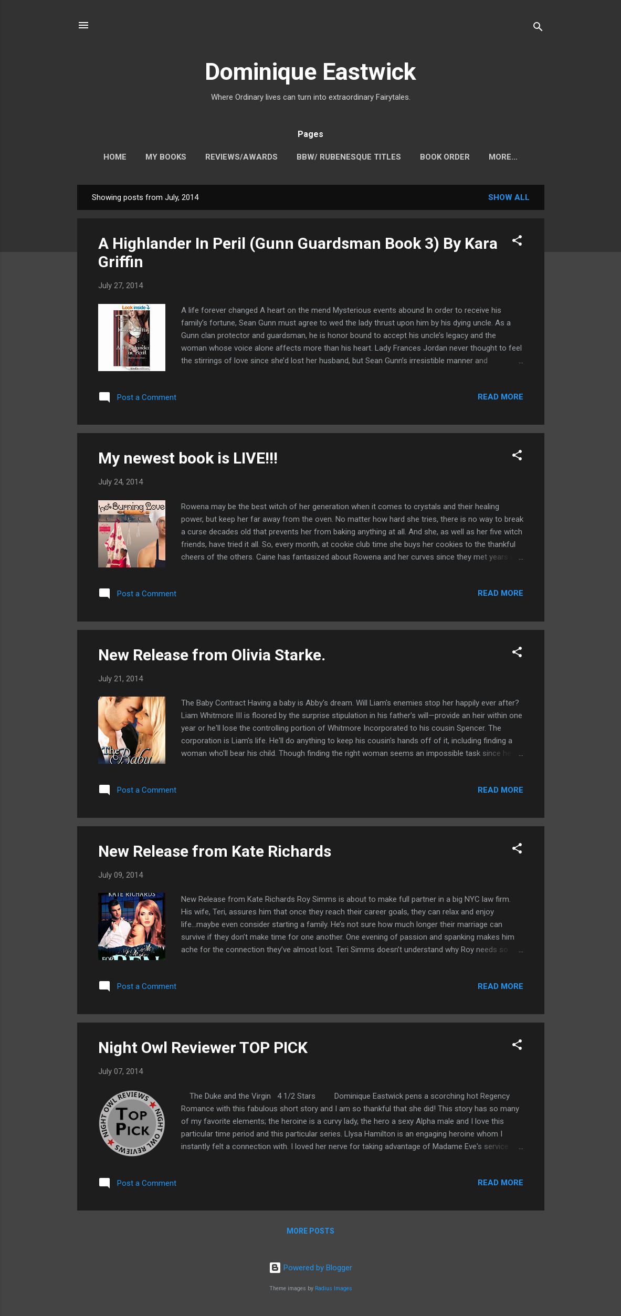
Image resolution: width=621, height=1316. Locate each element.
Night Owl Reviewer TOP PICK (203, 1049)
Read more (500, 399)
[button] (517, 244)
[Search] (538, 29)
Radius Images (333, 1288)
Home (103, 157)
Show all (509, 199)
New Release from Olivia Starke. (211, 657)
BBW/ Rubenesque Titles (337, 157)
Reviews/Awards (230, 157)
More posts (310, 1233)
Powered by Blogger (310, 1267)
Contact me (503, 157)
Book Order (433, 157)
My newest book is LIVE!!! (188, 460)
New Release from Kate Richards (214, 853)
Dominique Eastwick (310, 72)
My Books (154, 157)
